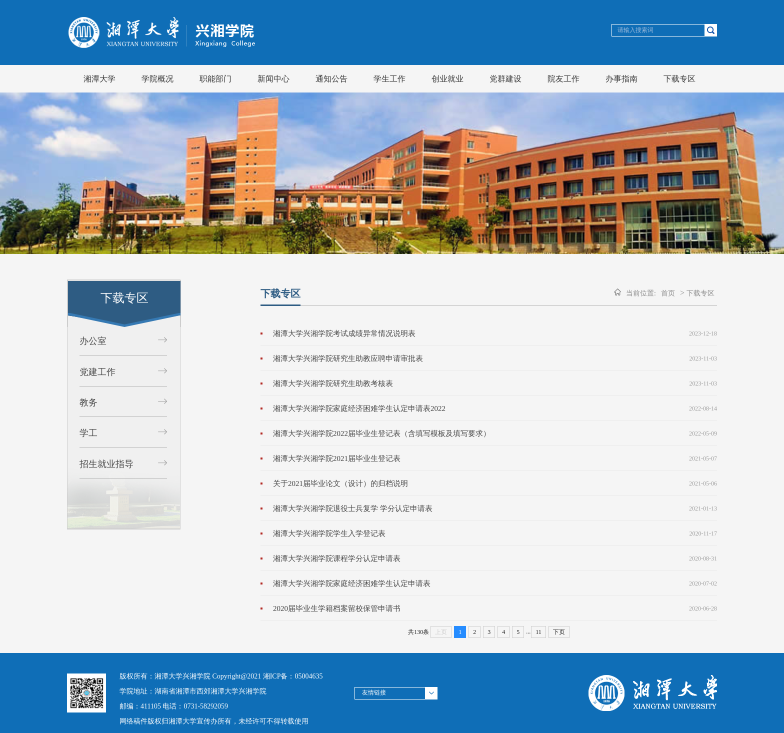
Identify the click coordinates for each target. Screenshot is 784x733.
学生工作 (390, 78)
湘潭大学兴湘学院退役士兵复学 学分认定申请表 (352, 508)
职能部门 (216, 78)
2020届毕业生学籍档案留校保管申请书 (336, 608)
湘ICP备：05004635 (293, 676)
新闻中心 (274, 78)
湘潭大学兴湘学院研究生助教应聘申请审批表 (348, 358)
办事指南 (622, 78)
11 (539, 632)
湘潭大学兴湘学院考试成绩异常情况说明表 (344, 334)
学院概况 (158, 78)
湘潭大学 (100, 78)
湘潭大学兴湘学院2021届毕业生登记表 (336, 458)
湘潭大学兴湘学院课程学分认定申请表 (336, 558)
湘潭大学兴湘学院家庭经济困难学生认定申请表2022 (359, 408)
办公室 (93, 341)
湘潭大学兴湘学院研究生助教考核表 (333, 384)
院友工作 (564, 78)
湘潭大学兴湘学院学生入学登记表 (329, 534)
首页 (668, 293)
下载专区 (680, 78)
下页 (559, 632)
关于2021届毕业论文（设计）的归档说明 (340, 484)
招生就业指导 (107, 464)
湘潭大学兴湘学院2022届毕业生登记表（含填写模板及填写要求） (381, 434)
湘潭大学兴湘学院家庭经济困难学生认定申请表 (351, 584)
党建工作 (98, 372)
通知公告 (332, 78)
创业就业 (448, 78)
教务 (89, 403)
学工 (89, 433)
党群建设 (506, 78)
